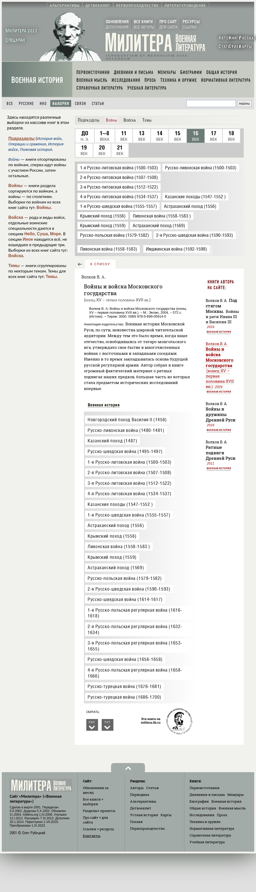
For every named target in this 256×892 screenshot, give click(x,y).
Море (55, 234)
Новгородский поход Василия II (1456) (127, 419)
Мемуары (235, 794)
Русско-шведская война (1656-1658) (125, 659)
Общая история (203, 808)
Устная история (144, 815)
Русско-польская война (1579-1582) (125, 578)
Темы (14, 265)
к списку (100, 264)
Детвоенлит (140, 808)
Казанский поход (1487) (112, 440)
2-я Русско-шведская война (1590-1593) (129, 589)
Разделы (99, 810)
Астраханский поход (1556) (116, 525)
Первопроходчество (147, 828)
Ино (43, 103)
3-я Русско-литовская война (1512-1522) (130, 483)
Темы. (52, 276)
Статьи (98, 103)
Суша (42, 234)
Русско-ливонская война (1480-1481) (126, 430)
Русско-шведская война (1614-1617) (125, 599)
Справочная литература (210, 835)
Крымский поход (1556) (112, 536)
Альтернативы (143, 801)
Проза (222, 815)
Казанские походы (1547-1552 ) (120, 504)
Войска (15, 217)
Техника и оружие (205, 821)
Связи (80, 103)
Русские (26, 103)
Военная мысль (232, 808)
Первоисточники (205, 787)
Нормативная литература (212, 828)
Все (10, 103)
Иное (28, 239)
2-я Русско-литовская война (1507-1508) (130, 472)
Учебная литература (207, 842)
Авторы (137, 787)
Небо (29, 234)
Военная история (37, 80)
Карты (166, 815)
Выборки (60, 103)
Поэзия (136, 821)
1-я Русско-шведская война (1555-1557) (129, 515)
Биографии (199, 801)
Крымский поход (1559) (112, 557)
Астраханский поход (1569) (116, 567)
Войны (15, 185)
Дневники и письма (207, 794)
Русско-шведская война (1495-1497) (125, 451)
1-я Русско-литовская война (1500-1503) (130, 462)
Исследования (202, 815)
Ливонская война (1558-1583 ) (119, 546)
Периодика (139, 794)
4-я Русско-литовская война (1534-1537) (130, 493)
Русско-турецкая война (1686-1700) (124, 697)
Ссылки (98, 829)
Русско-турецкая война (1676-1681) (124, 686)
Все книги (93, 801)
